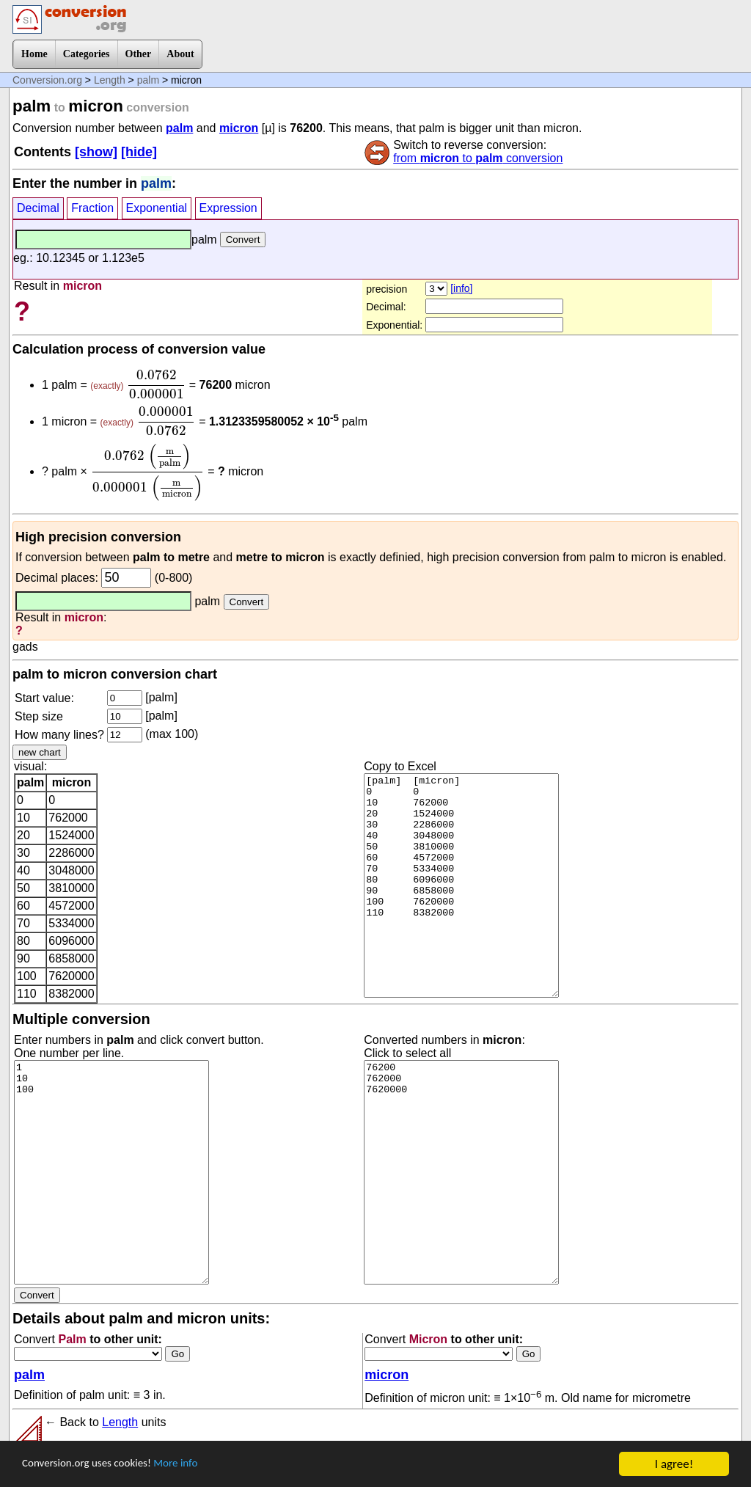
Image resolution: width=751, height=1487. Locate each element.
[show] (96, 152)
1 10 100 (111, 1172)
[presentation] (156, 384)
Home (34, 53)
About (180, 53)
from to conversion (478, 158)
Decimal (38, 208)
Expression (228, 208)
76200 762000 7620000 (461, 1172)
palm (148, 80)
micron (238, 128)
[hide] (139, 152)
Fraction (92, 208)
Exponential (157, 208)
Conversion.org (47, 80)
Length (109, 80)
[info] (461, 288)
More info (196, 1464)
